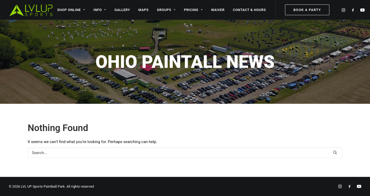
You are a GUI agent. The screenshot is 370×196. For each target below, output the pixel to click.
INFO (100, 10)
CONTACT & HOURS (249, 10)
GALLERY (122, 10)
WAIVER (218, 10)
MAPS (143, 10)
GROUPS (166, 10)
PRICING (193, 10)
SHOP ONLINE (71, 10)
